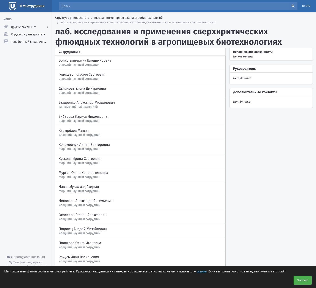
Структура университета (72, 18)
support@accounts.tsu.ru (26, 257)
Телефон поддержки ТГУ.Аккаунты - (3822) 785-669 (25, 265)
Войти (306, 6)
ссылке (202, 271)
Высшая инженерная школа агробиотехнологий (128, 18)
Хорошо (302, 280)
